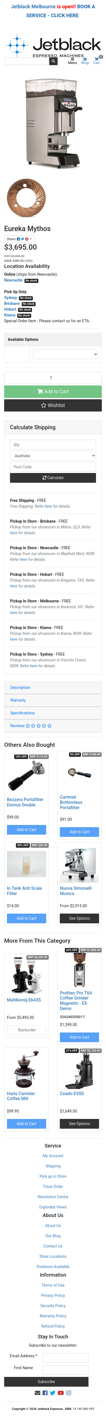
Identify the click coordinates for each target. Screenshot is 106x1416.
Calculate (53, 478)
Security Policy (53, 1305)
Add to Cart (53, 391)
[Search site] (53, 61)
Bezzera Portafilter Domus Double (25, 802)
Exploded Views (52, 1207)
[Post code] (53, 467)
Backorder (26, 1030)
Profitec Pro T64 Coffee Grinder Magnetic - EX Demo (76, 1000)
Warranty (18, 700)
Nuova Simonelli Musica (76, 891)
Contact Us (53, 1246)
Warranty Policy (53, 1316)
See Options (79, 918)
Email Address (23, 1356)
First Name (23, 1368)
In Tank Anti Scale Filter (24, 891)
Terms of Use (53, 1285)
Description (20, 687)
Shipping (52, 1166)
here (48, 506)
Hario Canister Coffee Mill (21, 1096)
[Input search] (27, 61)
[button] (53, 405)
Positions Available (53, 1266)
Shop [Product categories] (85, 61)
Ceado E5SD (72, 1093)
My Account (53, 1156)
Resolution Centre (53, 1197)
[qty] (53, 444)
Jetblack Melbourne (33, 6)
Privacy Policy (53, 1295)
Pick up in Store (53, 1176)
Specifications (22, 713)
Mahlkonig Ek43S (24, 1000)
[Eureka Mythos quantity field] (53, 378)
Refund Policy (53, 1326)
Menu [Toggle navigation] (72, 61)
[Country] (53, 456)
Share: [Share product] (18, 239)
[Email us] (37, 1393)
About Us (53, 1225)
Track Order (53, 1186)
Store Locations (53, 1256)
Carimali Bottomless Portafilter (71, 802)
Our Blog (53, 1236)
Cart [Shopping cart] (97, 61)
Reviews (31, 726)
